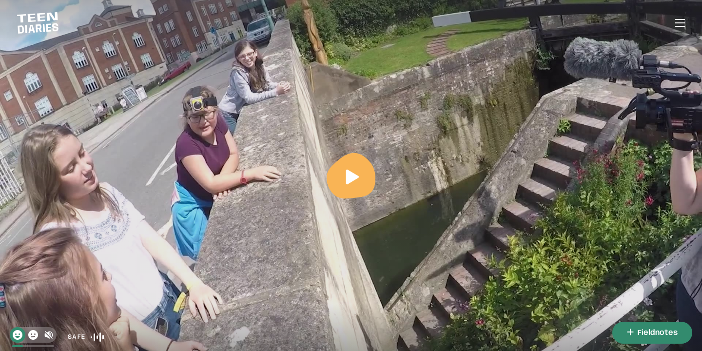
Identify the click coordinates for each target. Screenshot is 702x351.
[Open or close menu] (680, 23)
